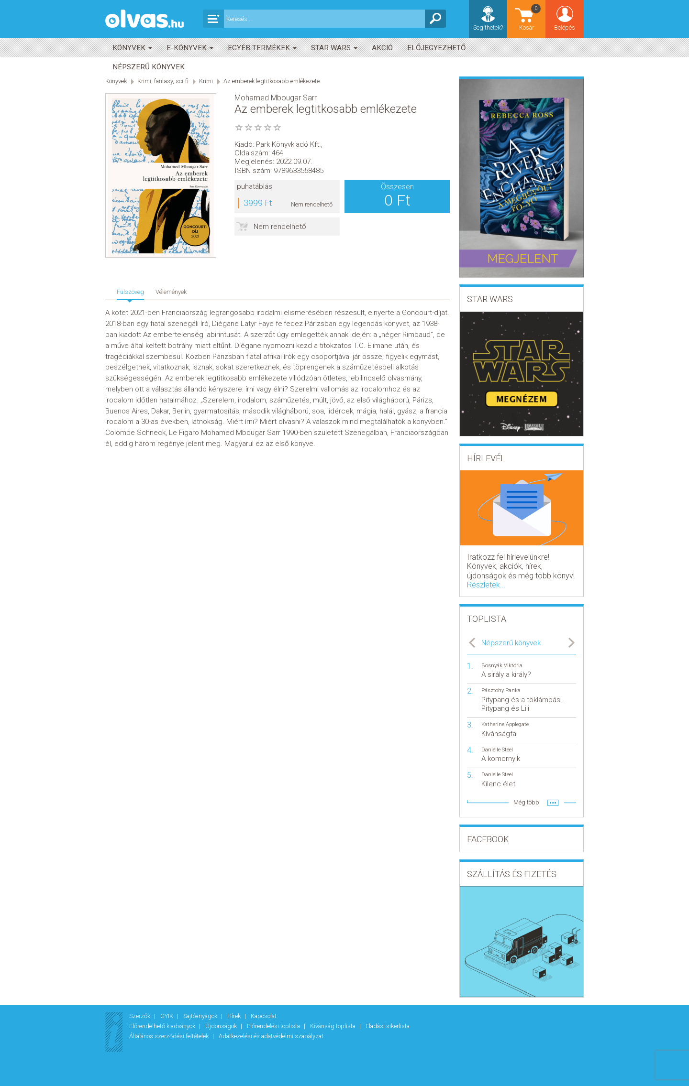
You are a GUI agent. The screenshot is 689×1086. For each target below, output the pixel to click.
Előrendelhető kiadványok (163, 1026)
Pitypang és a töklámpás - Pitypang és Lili (522, 704)
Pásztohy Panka (501, 690)
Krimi (206, 81)
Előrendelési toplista (274, 1026)
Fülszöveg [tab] (130, 291)
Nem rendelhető (280, 226)
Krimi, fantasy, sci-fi (163, 81)
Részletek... (486, 584)
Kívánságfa (498, 733)
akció (382, 47)
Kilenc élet (498, 784)
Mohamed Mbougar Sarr (275, 97)
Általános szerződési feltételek (169, 1036)
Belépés (564, 27)
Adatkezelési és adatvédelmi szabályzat (271, 1036)
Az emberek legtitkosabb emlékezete (271, 81)
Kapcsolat (264, 1016)
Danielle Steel (497, 750)
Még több (526, 802)
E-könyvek (190, 47)
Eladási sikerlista (388, 1026)
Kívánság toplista (333, 1026)
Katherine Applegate (505, 724)
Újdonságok (221, 1026)
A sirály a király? (506, 674)
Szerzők (140, 1016)
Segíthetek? (488, 27)
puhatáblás (254, 186)
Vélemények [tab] (171, 291)
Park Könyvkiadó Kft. (288, 144)
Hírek (234, 1016)
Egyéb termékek (262, 47)
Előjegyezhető (436, 47)
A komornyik (500, 758)
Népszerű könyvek (148, 67)
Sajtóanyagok (201, 1016)
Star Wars (334, 47)
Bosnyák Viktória (501, 665)
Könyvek (132, 47)
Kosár (530, 17)
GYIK (167, 1016)
